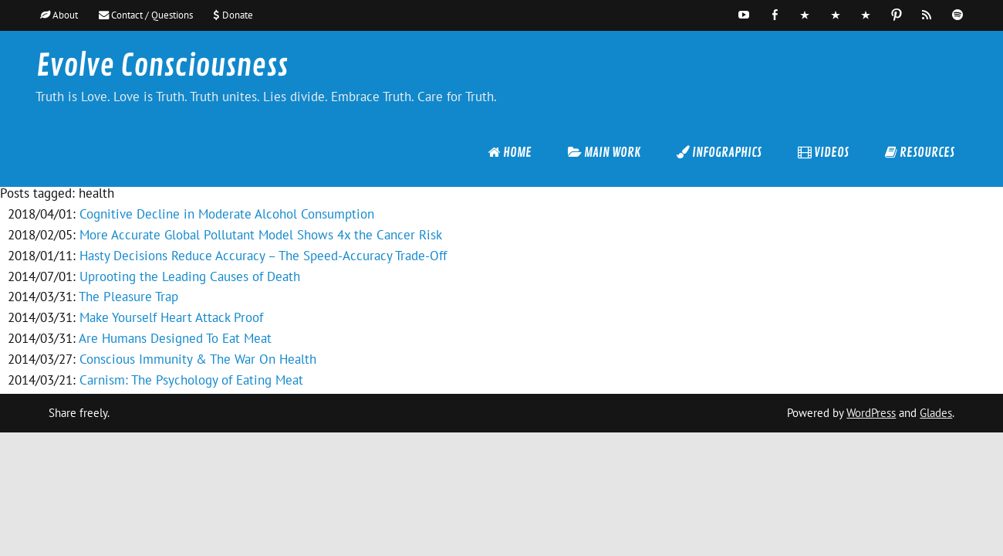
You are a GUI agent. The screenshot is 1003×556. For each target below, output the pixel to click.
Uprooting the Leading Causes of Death (189, 276)
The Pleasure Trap (128, 296)
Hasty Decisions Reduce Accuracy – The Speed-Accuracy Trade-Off (263, 255)
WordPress (871, 412)
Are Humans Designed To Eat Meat (175, 338)
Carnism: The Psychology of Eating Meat (191, 379)
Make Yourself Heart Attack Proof (171, 317)
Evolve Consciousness (162, 66)
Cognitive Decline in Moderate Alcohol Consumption (226, 213)
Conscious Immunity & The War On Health (197, 359)
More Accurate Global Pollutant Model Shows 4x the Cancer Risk (260, 234)
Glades (936, 412)
